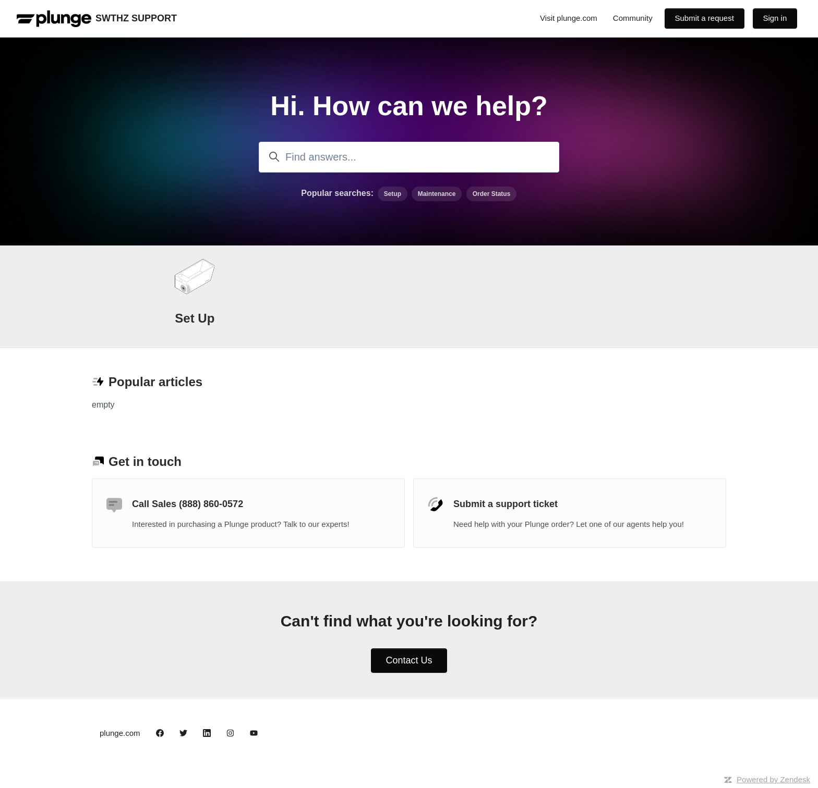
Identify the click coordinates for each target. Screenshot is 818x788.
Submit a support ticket (505, 504)
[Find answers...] (409, 157)
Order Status (492, 194)
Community (633, 18)
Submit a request (704, 18)
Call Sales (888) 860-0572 (187, 504)
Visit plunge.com (568, 18)
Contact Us (409, 660)
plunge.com (120, 733)
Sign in (775, 18)
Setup (392, 194)
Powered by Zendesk (773, 779)
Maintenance (437, 194)
